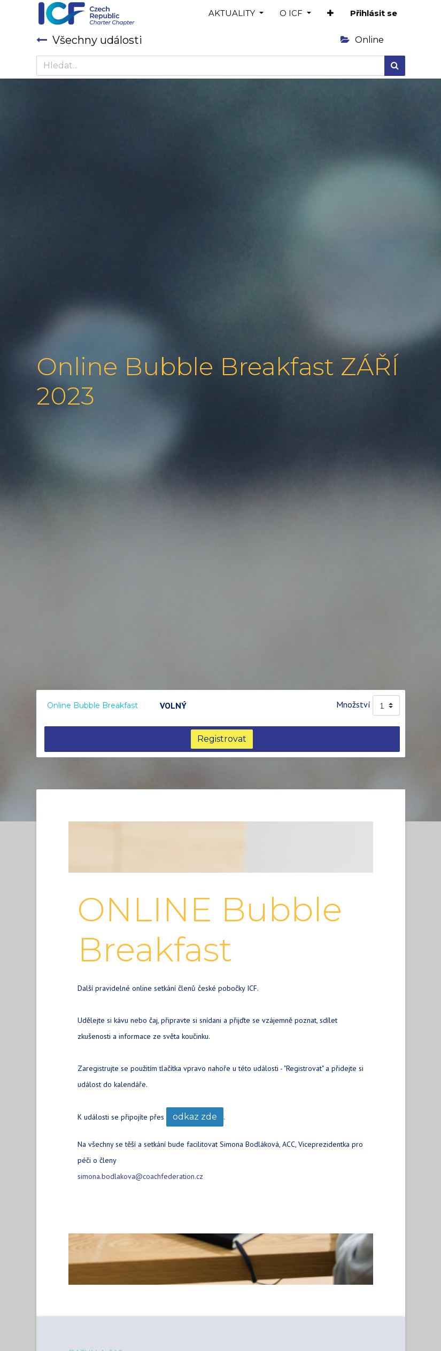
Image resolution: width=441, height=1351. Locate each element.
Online (362, 40)
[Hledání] (394, 66)
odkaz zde (195, 1117)
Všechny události (89, 40)
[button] (330, 13)
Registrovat (221, 739)
